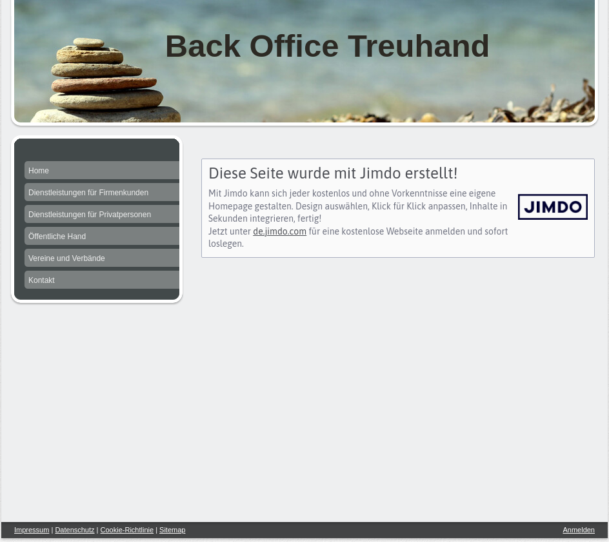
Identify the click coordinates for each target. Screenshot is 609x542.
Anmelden (579, 530)
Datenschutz (74, 530)
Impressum (31, 530)
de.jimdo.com (279, 231)
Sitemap (172, 530)
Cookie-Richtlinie (127, 530)
